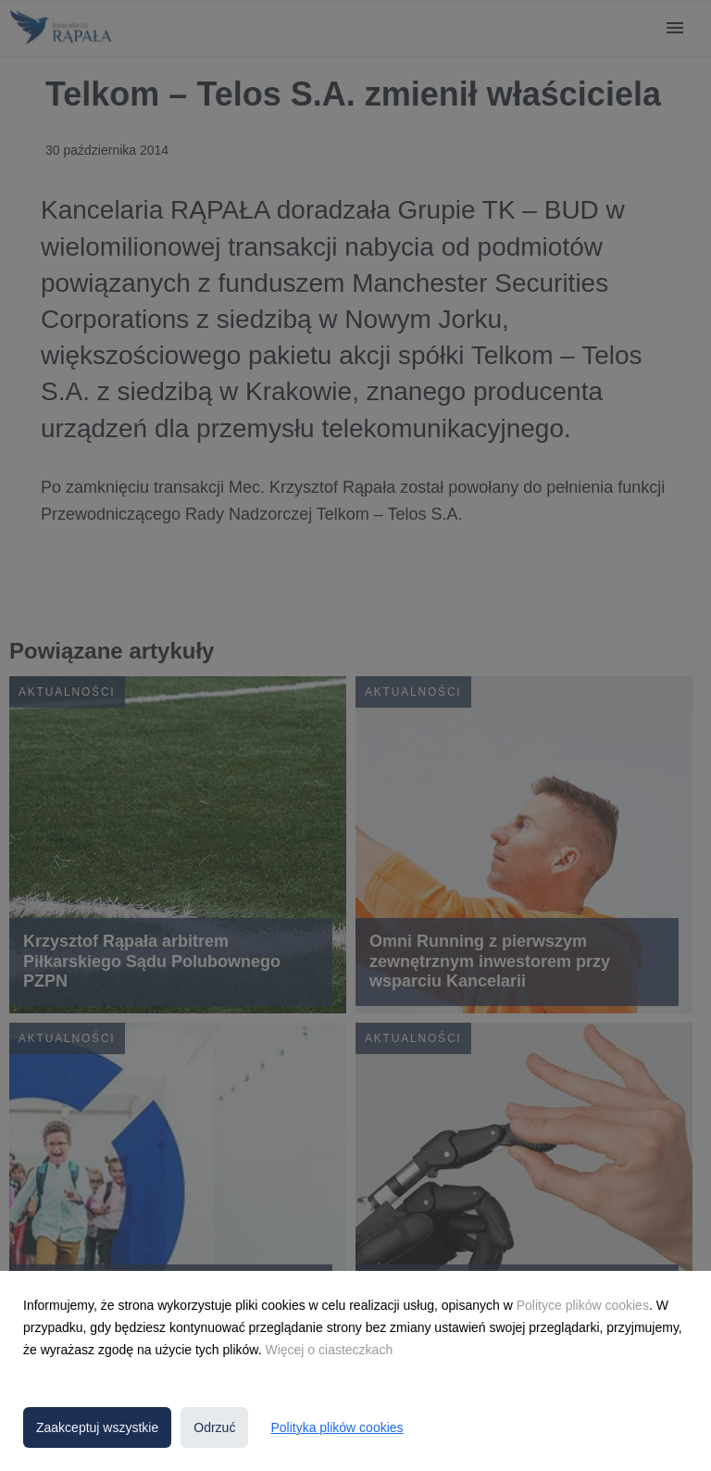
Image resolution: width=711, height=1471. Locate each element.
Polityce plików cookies (583, 1305)
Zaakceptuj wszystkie (97, 1427)
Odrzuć (214, 1427)
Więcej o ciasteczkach (329, 1349)
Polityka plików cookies (336, 1427)
